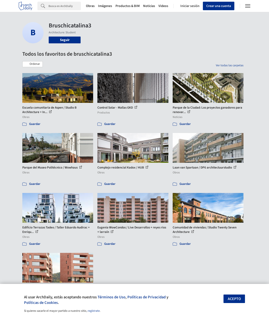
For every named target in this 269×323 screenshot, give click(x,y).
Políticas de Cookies (41, 302)
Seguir (65, 40)
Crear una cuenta (218, 6)
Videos (163, 6)
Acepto (234, 299)
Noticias (149, 6)
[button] (32, 64)
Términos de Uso (111, 297)
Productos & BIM (127, 6)
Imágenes (105, 6)
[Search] (64, 6)
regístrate (94, 311)
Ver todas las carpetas (229, 65)
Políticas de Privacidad (146, 297)
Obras (90, 6)
